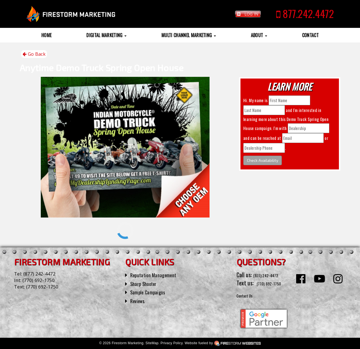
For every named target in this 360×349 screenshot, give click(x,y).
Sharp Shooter (146, 283)
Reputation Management (157, 274)
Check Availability (262, 160)
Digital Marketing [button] (106, 35)
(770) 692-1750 (38, 280)
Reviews (139, 300)
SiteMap (151, 343)
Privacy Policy (172, 343)
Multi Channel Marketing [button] (188, 35)
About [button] (259, 35)
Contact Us (249, 295)
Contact (310, 35)
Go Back (34, 54)
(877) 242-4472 (39, 274)
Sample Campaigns (151, 292)
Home (46, 35)
